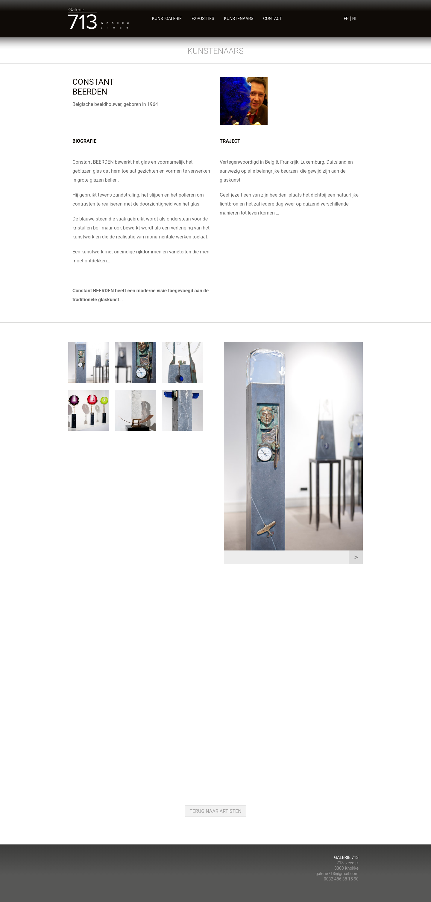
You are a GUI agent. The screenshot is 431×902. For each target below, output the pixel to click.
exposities (203, 18)
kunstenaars (239, 18)
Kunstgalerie (167, 18)
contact (272, 18)
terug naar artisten (215, 811)
